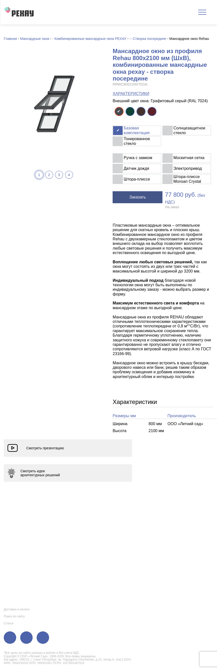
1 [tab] (39, 175)
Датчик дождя (136, 168)
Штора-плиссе (137, 179)
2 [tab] (49, 175)
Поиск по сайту (14, 616)
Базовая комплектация (137, 130)
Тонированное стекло (137, 141)
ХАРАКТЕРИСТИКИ (131, 94)
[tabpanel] (54, 103)
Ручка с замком (138, 158)
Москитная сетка (188, 158)
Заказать (137, 197)
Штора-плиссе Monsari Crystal (187, 179)
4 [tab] (69, 175)
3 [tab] (59, 175)
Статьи (8, 623)
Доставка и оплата (17, 609)
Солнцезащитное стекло (189, 130)
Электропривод (187, 168)
